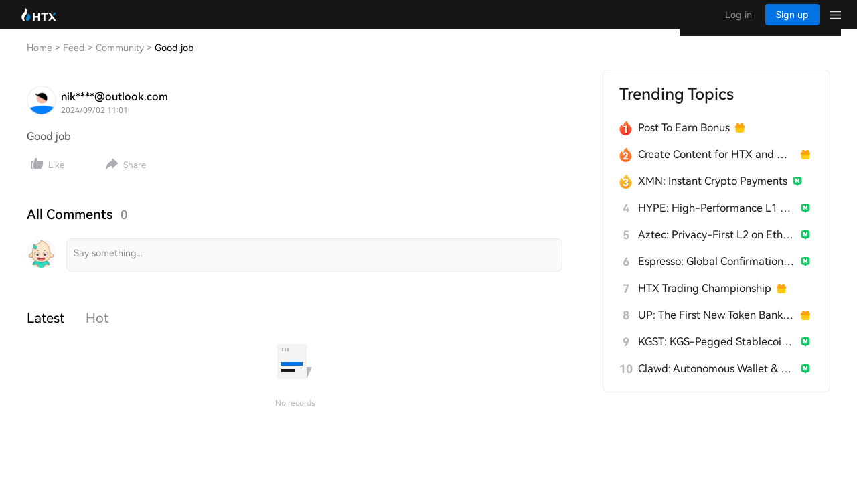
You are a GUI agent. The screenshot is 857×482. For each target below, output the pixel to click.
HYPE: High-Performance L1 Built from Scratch (716, 221)
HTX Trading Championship (704, 301)
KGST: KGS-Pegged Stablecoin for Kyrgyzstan (716, 355)
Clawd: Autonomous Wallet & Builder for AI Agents (716, 382)
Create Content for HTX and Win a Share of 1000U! (716, 167)
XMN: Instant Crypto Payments (712, 194)
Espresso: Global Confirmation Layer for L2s (716, 274)
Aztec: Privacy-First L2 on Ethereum (716, 248)
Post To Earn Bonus (684, 141)
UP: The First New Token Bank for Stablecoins (716, 328)
